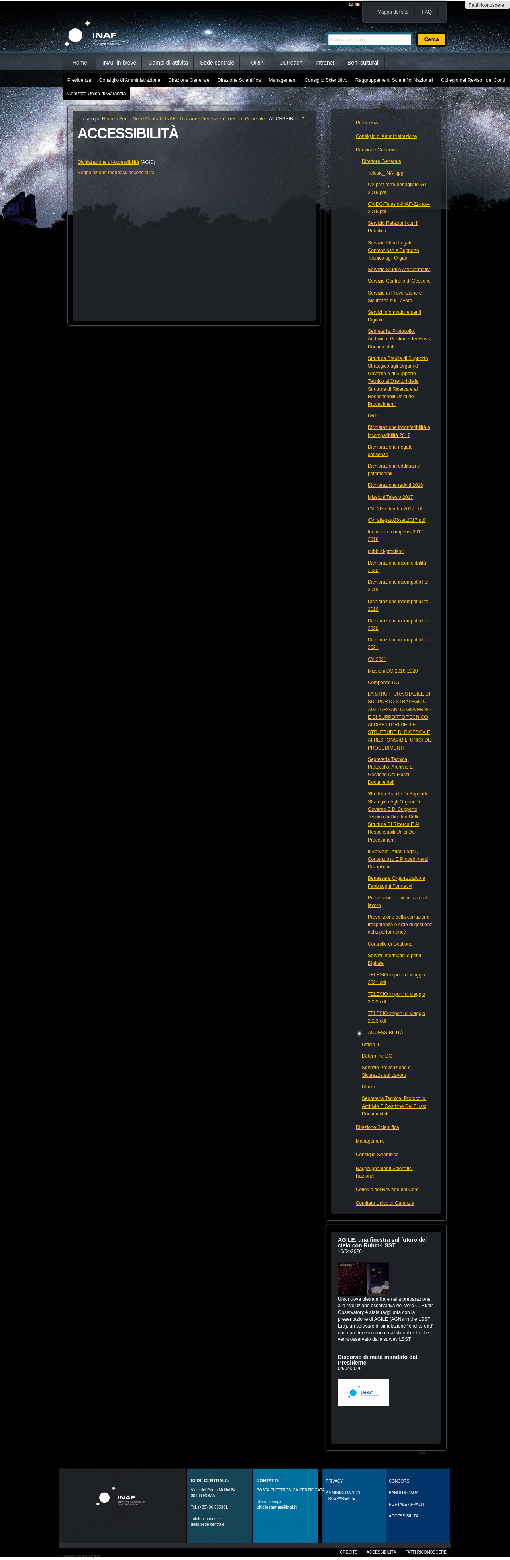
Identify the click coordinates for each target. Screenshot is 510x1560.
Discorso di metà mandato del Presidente (377, 1360)
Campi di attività (168, 62)
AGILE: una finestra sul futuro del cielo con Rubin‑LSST (382, 1243)
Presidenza (79, 80)
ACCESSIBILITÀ (403, 1516)
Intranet (325, 62)
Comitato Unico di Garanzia (96, 93)
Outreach (290, 62)
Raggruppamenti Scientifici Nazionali (394, 80)
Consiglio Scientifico (325, 80)
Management (282, 80)
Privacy (334, 1481)
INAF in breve (119, 62)
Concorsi (399, 1481)
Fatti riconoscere (486, 5)
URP (257, 62)
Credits (348, 1552)
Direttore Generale (245, 119)
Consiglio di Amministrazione (129, 80)
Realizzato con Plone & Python (80, 1555)
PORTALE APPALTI (406, 1504)
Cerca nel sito (325, 28)
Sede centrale (217, 62)
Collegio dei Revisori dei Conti (473, 80)
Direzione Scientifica (239, 80)
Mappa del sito (392, 12)
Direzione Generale (188, 80)
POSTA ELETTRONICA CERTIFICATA (290, 1490)
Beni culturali (363, 62)
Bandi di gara (403, 1493)
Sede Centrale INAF (154, 119)
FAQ (427, 12)
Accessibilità (381, 1552)
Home (80, 62)
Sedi (124, 119)
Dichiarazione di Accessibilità (108, 162)
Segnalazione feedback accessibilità (116, 172)
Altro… (424, 1452)
